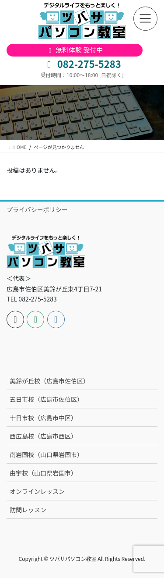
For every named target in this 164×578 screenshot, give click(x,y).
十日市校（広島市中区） (43, 417)
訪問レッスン (28, 509)
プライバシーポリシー (37, 209)
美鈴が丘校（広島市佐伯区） (49, 380)
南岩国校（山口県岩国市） (46, 454)
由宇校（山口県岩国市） (43, 472)
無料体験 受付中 (74, 49)
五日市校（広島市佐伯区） (46, 399)
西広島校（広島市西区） (43, 436)
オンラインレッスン (37, 491)
